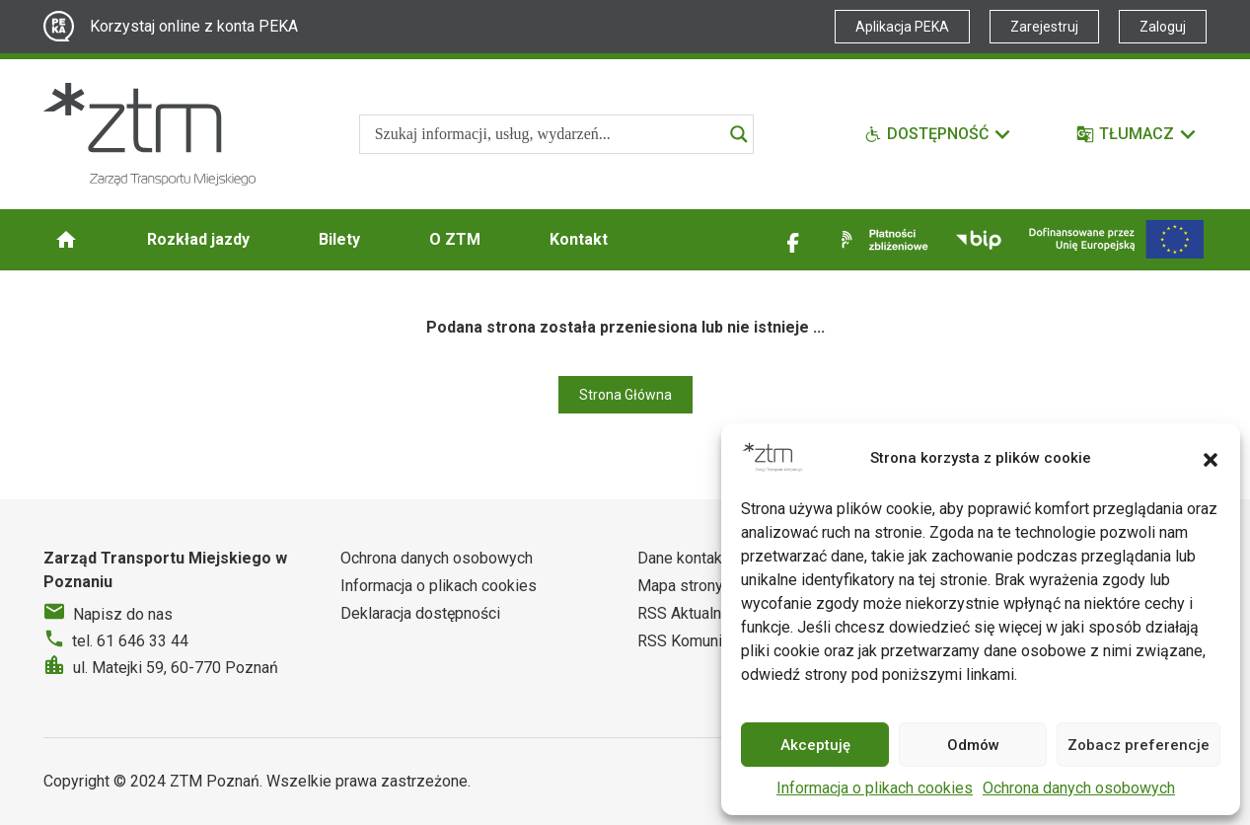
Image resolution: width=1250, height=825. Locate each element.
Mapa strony (680, 585)
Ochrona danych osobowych (1079, 788)
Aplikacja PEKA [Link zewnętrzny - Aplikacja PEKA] (902, 27)
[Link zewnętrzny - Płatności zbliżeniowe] (881, 240)
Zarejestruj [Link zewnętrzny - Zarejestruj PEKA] (1044, 27)
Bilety (339, 239)
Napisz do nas (123, 614)
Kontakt (579, 239)
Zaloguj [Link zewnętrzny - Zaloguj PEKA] (1163, 27)
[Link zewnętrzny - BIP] (978, 240)
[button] (1210, 458)
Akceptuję (815, 745)
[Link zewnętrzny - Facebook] (793, 240)
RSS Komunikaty (694, 641)
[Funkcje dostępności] (938, 134)
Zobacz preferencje (1138, 745)
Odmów (973, 745)
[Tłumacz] (1137, 134)
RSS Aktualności (693, 613)
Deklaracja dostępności (420, 613)
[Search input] (547, 134)
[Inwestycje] (1116, 239)
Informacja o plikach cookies (874, 788)
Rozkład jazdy (198, 239)
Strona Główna (625, 395)
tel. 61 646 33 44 (130, 641)
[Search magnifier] (739, 134)
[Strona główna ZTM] (149, 134)
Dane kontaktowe (697, 558)
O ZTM (454, 239)
